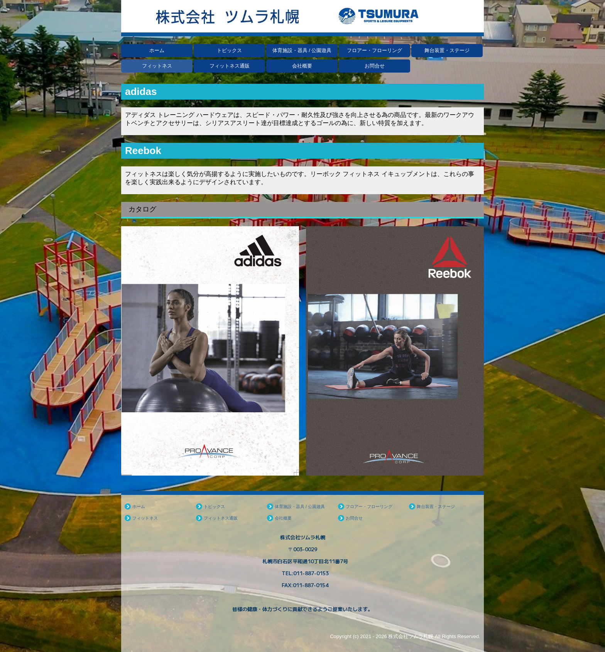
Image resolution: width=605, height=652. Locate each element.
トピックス (229, 50)
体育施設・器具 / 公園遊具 (302, 50)
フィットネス (157, 66)
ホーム (156, 50)
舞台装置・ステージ (447, 50)
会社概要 (302, 66)
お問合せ (375, 66)
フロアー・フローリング (374, 50)
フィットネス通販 (230, 66)
